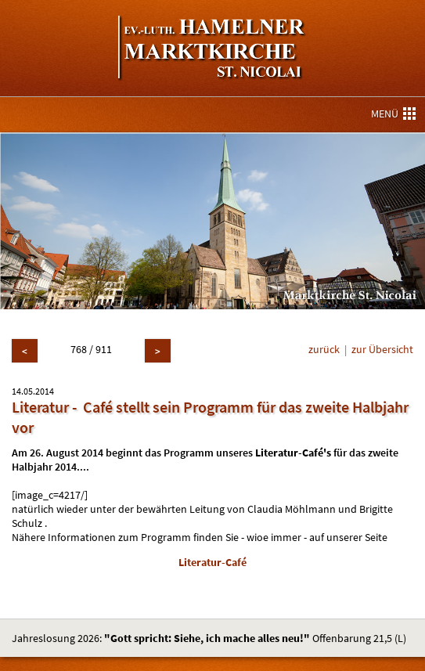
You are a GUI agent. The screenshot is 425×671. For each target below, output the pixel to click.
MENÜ (393, 113)
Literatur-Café (212, 562)
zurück (324, 349)
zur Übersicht (382, 349)
